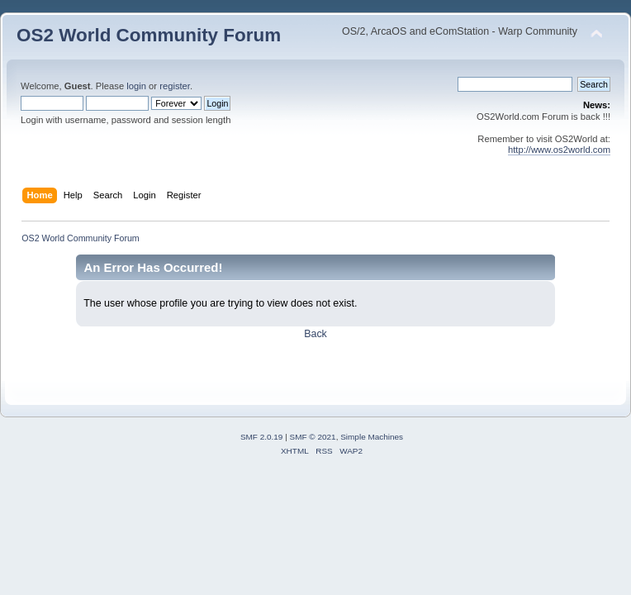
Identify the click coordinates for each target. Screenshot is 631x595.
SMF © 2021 (313, 436)
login (136, 86)
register (174, 86)
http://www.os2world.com (559, 150)
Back (315, 334)
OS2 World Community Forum (149, 35)
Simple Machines (371, 436)
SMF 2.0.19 (261, 436)
